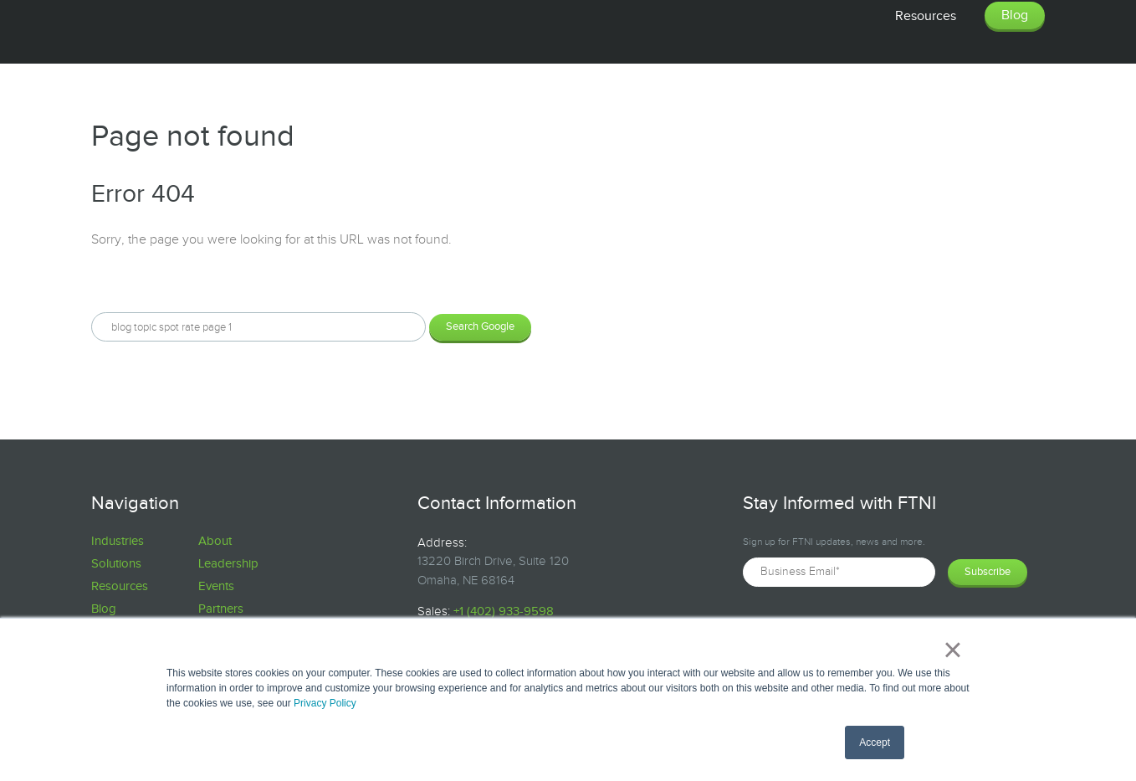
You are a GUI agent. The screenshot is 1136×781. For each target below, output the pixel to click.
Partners (220, 609)
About (215, 541)
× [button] (952, 649)
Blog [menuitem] (1014, 15)
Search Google (480, 326)
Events (216, 586)
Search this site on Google (167, 283)
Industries (117, 541)
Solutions (116, 564)
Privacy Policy (325, 703)
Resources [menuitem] (925, 16)
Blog (103, 609)
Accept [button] (874, 742)
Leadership (228, 564)
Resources (119, 586)
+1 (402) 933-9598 (503, 611)
